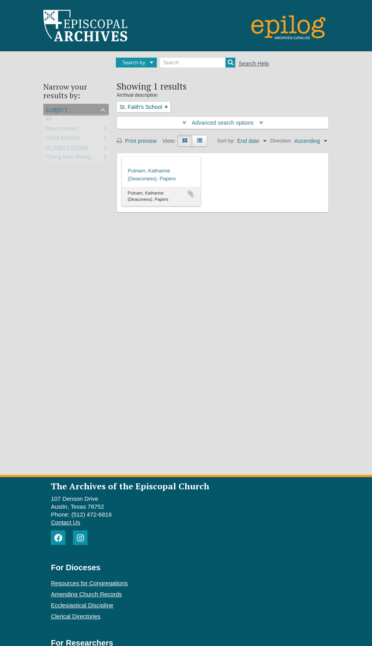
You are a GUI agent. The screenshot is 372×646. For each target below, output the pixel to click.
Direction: (281, 141)
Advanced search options (222, 123)
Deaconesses (61, 130)
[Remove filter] (166, 107)
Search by (134, 62)
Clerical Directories (75, 616)
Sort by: (226, 141)
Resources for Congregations (89, 583)
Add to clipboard (191, 194)
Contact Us (65, 522)
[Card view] (184, 141)
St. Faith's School (66, 149)
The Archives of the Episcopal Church (130, 486)
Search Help (253, 63)
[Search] (197, 62)
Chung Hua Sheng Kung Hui (80, 158)
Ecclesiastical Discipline (82, 605)
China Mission (62, 139)
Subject (57, 109)
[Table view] (199, 141)
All (48, 120)
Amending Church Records (86, 594)
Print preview (137, 141)
